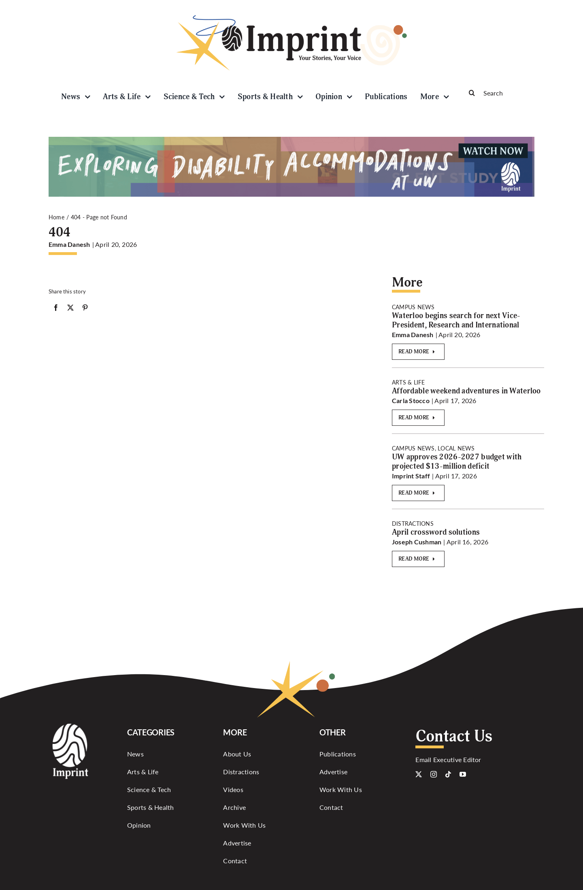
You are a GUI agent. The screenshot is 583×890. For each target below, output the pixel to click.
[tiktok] (448, 774)
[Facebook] (56, 309)
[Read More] (418, 352)
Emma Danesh (69, 244)
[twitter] (418, 774)
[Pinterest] (85, 309)
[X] (70, 309)
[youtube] (463, 774)
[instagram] (433, 774)
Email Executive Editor (448, 759)
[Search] (498, 93)
